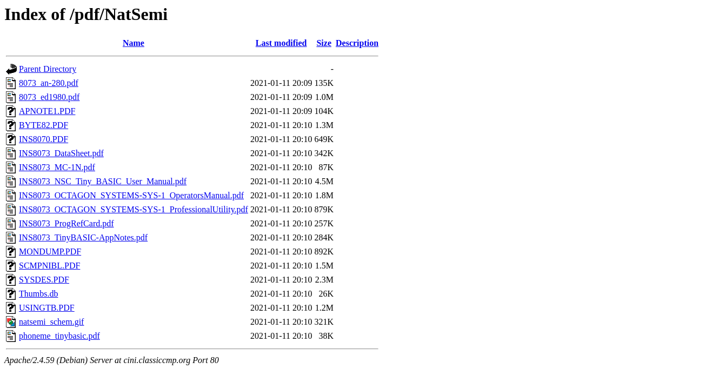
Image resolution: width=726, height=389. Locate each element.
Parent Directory (47, 68)
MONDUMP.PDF (50, 251)
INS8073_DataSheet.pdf (61, 153)
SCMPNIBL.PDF (49, 265)
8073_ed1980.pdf (49, 97)
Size (323, 43)
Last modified (281, 43)
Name (133, 43)
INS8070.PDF (43, 139)
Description (357, 43)
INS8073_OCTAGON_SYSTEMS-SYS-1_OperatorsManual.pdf (131, 195)
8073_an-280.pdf (48, 83)
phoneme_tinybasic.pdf (59, 335)
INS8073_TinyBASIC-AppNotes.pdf (83, 237)
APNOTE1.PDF (47, 111)
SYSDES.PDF (44, 279)
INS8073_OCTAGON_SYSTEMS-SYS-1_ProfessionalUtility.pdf (133, 209)
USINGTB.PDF (47, 307)
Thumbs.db (38, 293)
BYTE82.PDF (43, 125)
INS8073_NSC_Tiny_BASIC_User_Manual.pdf (103, 181)
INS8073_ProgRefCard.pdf (66, 223)
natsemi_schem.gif (51, 321)
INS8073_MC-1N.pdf (57, 167)
